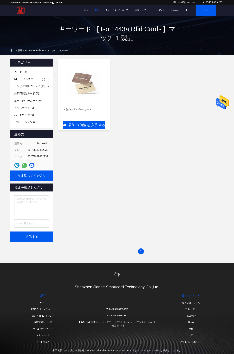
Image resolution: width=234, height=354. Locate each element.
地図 (191, 335)
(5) (29, 79)
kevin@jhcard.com (184, 2)
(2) (25, 122)
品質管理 (191, 315)
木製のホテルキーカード (77, 109)
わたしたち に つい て (117, 10)
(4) (26, 93)
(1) (24, 107)
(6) (28, 100)
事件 (191, 328)
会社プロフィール (191, 302)
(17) (29, 86)
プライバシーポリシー (191, 341)
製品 (97, 10)
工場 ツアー (191, 309)
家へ (86, 10)
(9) (24, 115)
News (191, 322)
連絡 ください (142, 10)
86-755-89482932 (213, 2)
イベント (160, 10)
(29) (20, 72)
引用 (206, 10)
